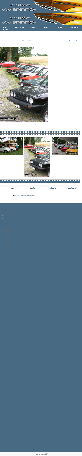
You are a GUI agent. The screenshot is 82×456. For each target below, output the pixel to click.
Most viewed (8, 237)
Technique (73, 27)
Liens (6, 30)
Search (6, 246)
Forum (59, 27)
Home (6, 27)
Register (6, 216)
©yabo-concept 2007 (41, 454)
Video (46, 27)
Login (5, 218)
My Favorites (8, 243)
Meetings (19, 27)
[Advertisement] (9, 264)
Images (33, 27)
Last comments (9, 234)
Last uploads (8, 231)
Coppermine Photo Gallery (27, 195)
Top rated (7, 240)
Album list (7, 228)
